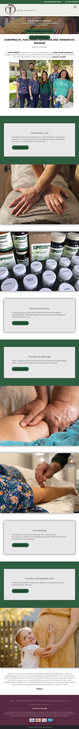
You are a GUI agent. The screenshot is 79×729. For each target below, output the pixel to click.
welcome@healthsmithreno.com (60, 701)
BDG (50, 727)
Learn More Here (20, 147)
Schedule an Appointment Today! (39, 31)
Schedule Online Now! (52, 2)
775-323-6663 (42, 701)
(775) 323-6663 (72, 2)
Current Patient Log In (39, 37)
